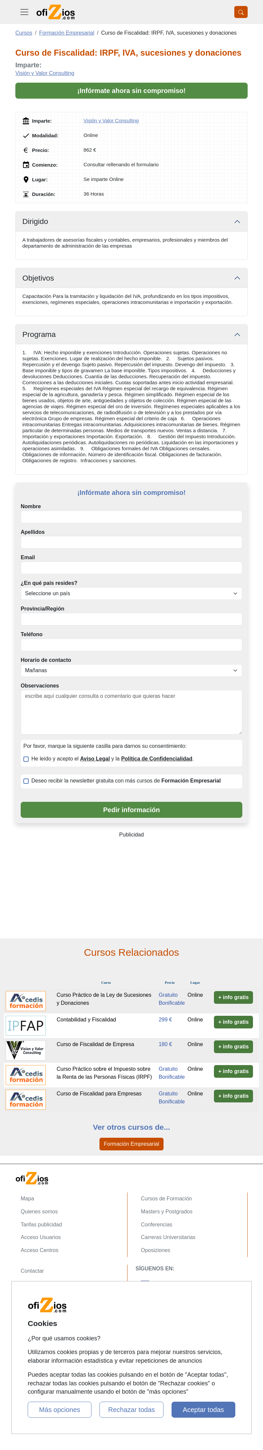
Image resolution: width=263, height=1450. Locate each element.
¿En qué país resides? (49, 583)
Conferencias (156, 1224)
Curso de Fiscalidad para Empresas (99, 1093)
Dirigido (35, 221)
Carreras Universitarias (168, 1237)
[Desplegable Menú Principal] (24, 12)
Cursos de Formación (166, 1198)
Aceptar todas (203, 1409)
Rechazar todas (131, 1409)
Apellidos (33, 532)
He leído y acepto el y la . (112, 758)
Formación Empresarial (131, 1144)
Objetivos (38, 278)
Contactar (32, 1271)
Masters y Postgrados (167, 1211)
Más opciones (59, 1409)
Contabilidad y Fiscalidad (86, 1019)
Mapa (27, 1198)
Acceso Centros (39, 1250)
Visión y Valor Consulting (44, 73)
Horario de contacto (46, 660)
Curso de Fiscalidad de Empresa (95, 1044)
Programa (39, 334)
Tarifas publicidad (41, 1224)
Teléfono (31, 634)
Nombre (31, 506)
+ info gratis (233, 997)
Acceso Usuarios (41, 1237)
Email (28, 557)
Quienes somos (39, 1211)
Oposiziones (155, 1250)
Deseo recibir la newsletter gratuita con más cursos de (126, 780)
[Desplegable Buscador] (241, 12)
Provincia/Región (42, 609)
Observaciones (40, 686)
